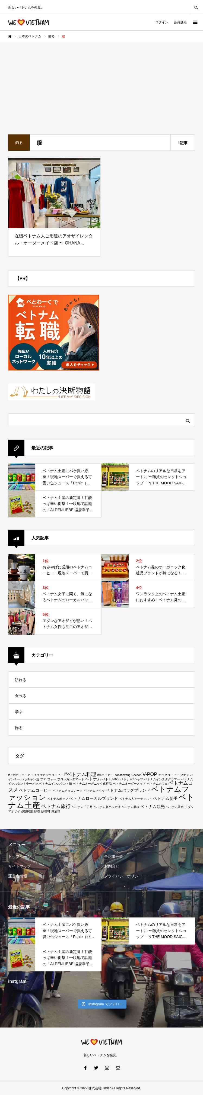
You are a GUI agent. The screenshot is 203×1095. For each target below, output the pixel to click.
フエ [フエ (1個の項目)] (43, 779)
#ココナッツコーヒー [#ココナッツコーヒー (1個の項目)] (49, 775)
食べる (20, 696)
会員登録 (180, 22)
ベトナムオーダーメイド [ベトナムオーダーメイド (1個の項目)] (129, 783)
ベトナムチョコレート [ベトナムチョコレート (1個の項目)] (68, 790)
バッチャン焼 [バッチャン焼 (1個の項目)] (30, 779)
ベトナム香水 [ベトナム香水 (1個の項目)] (175, 807)
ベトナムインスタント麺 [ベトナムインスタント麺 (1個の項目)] (55, 783)
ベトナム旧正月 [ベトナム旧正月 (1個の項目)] (82, 807)
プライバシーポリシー (123, 876)
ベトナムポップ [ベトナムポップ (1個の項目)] (57, 798)
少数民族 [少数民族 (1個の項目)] (27, 811)
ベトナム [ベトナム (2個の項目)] (93, 779)
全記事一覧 (113, 856)
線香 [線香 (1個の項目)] (37, 811)
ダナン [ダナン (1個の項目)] (184, 775)
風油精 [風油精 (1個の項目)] (55, 811)
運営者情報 (17, 876)
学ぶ (19, 712)
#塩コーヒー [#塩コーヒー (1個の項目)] (105, 775)
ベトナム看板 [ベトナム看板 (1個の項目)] (130, 807)
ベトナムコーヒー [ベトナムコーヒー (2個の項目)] (35, 790)
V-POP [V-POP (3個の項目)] (149, 774)
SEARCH (196, 7)
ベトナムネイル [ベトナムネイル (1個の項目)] (94, 790)
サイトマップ (19, 866)
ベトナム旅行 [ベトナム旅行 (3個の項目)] (56, 806)
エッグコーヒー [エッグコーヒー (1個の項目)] (168, 775)
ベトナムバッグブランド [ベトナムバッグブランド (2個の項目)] (128, 790)
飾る (19, 728)
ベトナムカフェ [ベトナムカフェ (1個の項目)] (157, 783)
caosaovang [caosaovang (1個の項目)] (122, 775)
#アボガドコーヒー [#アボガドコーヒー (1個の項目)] (21, 775)
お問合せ (111, 866)
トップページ (19, 856)
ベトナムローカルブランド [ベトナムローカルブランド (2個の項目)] (93, 798)
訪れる (20, 680)
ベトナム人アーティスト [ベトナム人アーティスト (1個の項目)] (135, 798)
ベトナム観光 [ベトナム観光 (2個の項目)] (152, 806)
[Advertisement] (101, 83)
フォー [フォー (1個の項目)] (51, 779)
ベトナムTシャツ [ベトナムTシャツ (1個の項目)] (131, 779)
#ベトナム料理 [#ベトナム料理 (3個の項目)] (80, 774)
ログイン (161, 22)
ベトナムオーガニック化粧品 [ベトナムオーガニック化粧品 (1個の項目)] (92, 783)
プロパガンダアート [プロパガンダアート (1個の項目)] (70, 779)
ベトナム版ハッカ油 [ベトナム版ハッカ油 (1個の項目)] (107, 807)
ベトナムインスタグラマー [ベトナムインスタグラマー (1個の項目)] (162, 779)
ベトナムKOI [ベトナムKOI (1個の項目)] (110, 779)
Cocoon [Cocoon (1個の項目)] (137, 775)
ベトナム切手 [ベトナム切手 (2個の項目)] (165, 798)
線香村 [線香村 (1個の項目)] (45, 811)
